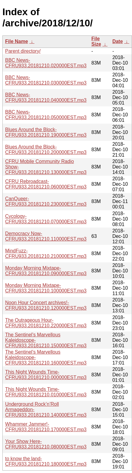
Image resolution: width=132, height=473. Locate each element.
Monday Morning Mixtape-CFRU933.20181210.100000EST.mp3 (46, 288)
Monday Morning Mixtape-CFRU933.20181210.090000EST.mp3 (46, 270)
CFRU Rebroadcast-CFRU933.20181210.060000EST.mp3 (46, 184)
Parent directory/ (22, 51)
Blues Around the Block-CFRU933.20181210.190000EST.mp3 (46, 132)
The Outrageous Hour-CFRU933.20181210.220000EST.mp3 (46, 323)
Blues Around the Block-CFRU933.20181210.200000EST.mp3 (46, 149)
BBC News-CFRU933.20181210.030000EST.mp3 (46, 80)
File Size (96, 41)
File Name (16, 41)
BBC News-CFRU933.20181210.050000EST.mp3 (46, 114)
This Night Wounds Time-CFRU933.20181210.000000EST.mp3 (46, 374)
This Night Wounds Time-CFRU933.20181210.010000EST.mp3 (46, 392)
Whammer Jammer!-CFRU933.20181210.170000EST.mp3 (46, 426)
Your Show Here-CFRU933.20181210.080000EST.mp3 (46, 444)
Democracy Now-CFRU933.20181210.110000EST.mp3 (46, 236)
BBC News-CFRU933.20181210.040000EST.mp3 (46, 97)
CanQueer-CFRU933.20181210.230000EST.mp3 (46, 201)
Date (117, 41)
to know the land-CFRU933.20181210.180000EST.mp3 (46, 461)
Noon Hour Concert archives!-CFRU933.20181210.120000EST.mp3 (46, 305)
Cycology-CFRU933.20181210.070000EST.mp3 (46, 219)
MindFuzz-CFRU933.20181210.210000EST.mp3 (46, 253)
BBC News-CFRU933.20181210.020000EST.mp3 (46, 63)
